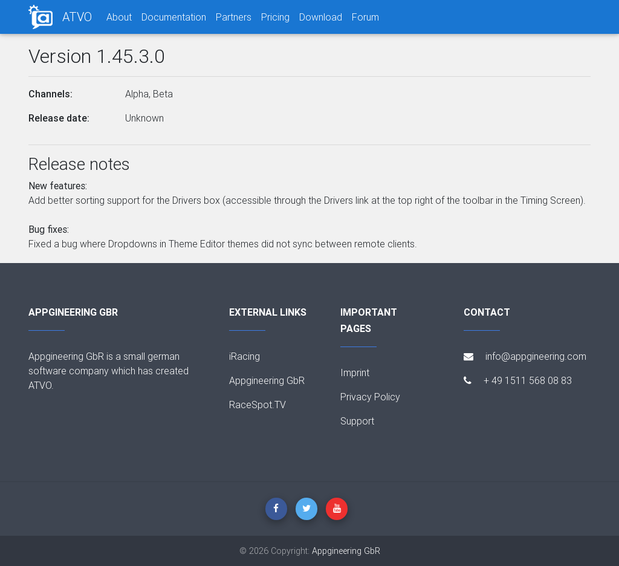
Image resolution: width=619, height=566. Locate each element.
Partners (233, 17)
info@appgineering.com (525, 356)
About (119, 17)
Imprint (354, 372)
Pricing (275, 17)
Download (320, 17)
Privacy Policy (370, 397)
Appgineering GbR (267, 380)
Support (357, 421)
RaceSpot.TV (257, 404)
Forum (365, 17)
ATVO (77, 16)
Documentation (173, 17)
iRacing (244, 356)
